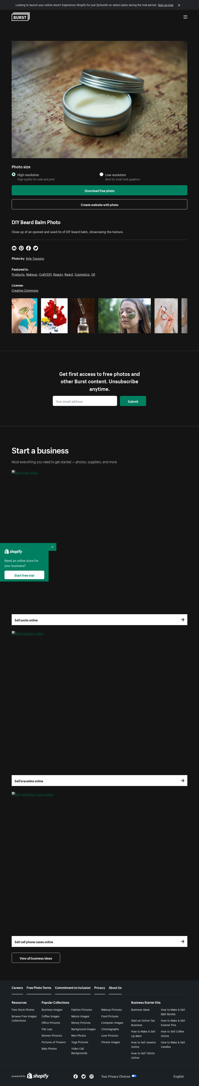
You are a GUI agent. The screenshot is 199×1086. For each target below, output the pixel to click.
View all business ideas (36, 957)
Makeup (31, 273)
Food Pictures (109, 1016)
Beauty (58, 273)
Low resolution (115, 174)
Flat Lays (47, 1029)
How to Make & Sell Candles (173, 1044)
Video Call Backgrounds (79, 1050)
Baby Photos (49, 1048)
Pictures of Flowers (54, 1042)
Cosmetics (82, 273)
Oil (93, 273)
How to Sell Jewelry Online (143, 1044)
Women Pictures (52, 1035)
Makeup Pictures (111, 1009)
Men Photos (78, 1035)
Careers (17, 987)
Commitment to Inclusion (73, 987)
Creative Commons (25, 289)
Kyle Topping (35, 258)
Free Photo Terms (39, 987)
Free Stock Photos (23, 1009)
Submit (133, 401)
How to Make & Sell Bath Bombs (173, 1011)
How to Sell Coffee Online (172, 1033)
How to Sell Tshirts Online (143, 1055)
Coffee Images (50, 1016)
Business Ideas (140, 1009)
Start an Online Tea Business (143, 1022)
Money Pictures (81, 1022)
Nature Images (80, 1016)
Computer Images (112, 1022)
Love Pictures (109, 1035)
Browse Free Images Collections (24, 1018)
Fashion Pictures (81, 1009)
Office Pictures (51, 1022)
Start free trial (24, 574)
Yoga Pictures (79, 1042)
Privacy (99, 987)
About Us (115, 987)
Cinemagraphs (110, 1029)
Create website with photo (99, 204)
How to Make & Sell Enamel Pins (173, 1022)
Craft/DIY (45, 273)
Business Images (52, 1009)
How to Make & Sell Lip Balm (143, 1033)
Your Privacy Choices (119, 1075)
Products (18, 273)
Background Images (83, 1029)
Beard (69, 273)
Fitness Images (110, 1042)
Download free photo (99, 190)
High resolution (28, 174)
